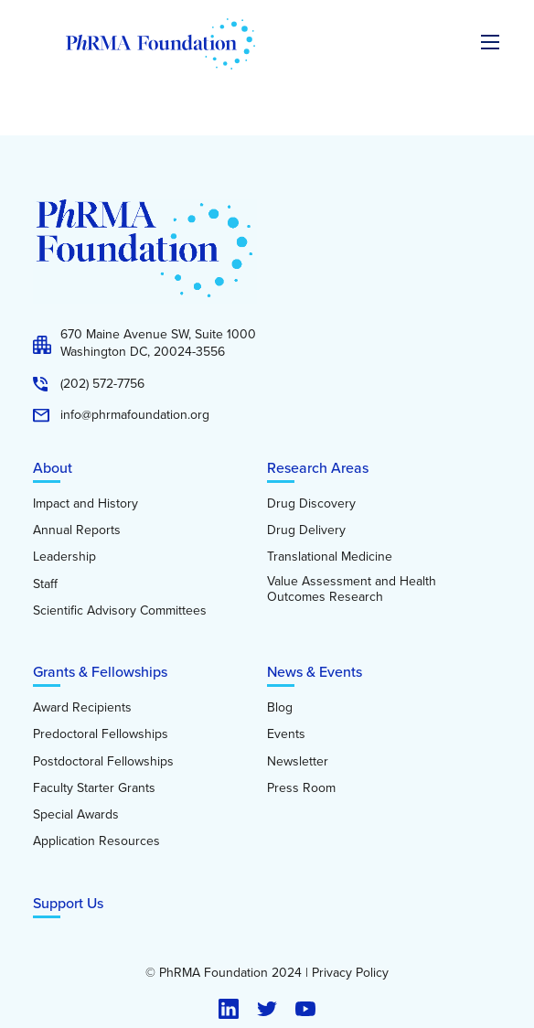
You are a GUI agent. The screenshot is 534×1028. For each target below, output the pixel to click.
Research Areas (317, 467)
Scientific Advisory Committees (120, 611)
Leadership (64, 557)
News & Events (314, 671)
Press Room (301, 788)
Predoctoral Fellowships (100, 734)
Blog (280, 708)
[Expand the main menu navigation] (490, 42)
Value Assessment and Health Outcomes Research (351, 589)
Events (286, 734)
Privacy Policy (350, 973)
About (52, 467)
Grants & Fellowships (100, 671)
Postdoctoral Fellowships (103, 762)
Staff (45, 584)
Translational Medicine (329, 557)
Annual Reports (77, 530)
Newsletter (297, 762)
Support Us (68, 903)
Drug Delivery (306, 530)
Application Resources (96, 841)
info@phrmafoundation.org (134, 415)
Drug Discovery (311, 504)
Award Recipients (82, 708)
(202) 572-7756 (102, 384)
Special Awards (76, 815)
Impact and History (85, 504)
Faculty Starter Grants (94, 788)
